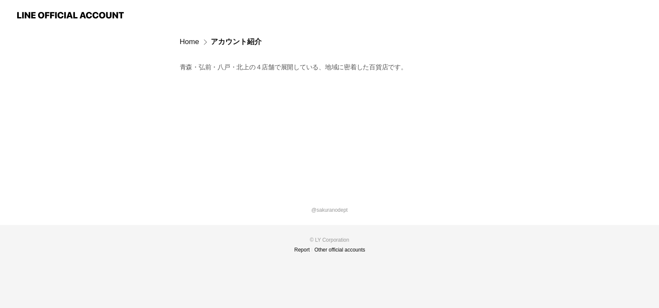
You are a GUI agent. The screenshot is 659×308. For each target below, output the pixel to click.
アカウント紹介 (236, 42)
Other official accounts (339, 250)
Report (302, 250)
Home (189, 42)
